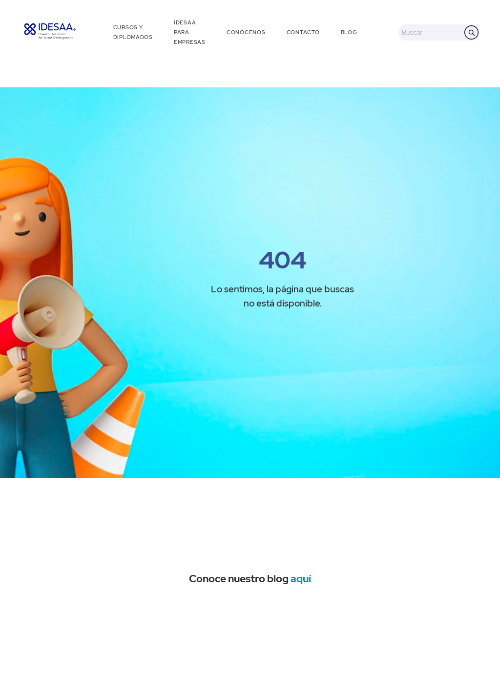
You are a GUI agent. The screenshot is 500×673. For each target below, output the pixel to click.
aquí (301, 578)
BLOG (349, 32)
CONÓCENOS (246, 32)
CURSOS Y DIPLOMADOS (133, 32)
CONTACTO (303, 32)
